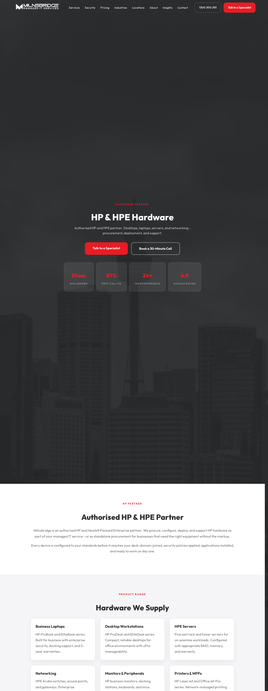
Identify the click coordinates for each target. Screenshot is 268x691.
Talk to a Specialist (239, 7)
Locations (138, 8)
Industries (120, 8)
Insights (167, 8)
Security (90, 8)
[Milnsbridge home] (38, 7)
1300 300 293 (208, 7)
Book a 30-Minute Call (155, 249)
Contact (183, 8)
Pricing (104, 8)
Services (74, 8)
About (154, 8)
